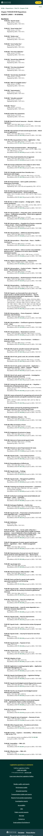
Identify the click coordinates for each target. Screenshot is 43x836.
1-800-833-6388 (27, 772)
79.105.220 (21, 537)
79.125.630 (21, 245)
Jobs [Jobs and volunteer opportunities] (21, 809)
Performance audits (21, 787)
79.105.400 (21, 500)
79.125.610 (21, 228)
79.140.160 (21, 370)
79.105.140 (21, 435)
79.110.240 (21, 720)
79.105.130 (21, 466)
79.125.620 (21, 236)
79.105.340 (21, 646)
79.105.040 (21, 671)
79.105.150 (21, 308)
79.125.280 (21, 420)
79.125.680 (21, 288)
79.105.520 (21, 695)
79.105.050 (21, 491)
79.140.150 (21, 361)
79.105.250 (21, 567)
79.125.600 (21, 219)
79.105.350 (21, 654)
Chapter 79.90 (24, 8)
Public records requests (21, 812)
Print (40, 7)
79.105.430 (21, 152)
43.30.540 (20, 126)
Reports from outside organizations (21, 798)
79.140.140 (21, 352)
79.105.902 (21, 754)
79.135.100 (21, 584)
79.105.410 (21, 728)
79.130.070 (21, 508)
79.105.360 (21, 661)
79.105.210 (21, 517)
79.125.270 (21, 344)
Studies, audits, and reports (21, 784)
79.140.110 (21, 197)
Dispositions (9, 8)
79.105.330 (21, 638)
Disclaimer (21, 832)
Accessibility (21, 805)
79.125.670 (21, 281)
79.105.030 (21, 482)
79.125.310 (21, 428)
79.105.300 (21, 612)
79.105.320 (21, 629)
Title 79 (16, 8)
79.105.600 (21, 705)
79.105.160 (21, 459)
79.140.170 (21, 380)
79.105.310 (21, 619)
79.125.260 (21, 335)
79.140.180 (21, 390)
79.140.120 (21, 208)
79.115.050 (21, 451)
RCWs (2, 8)
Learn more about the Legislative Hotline (21, 776)
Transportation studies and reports (21, 794)
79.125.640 (21, 256)
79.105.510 (21, 686)
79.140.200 (21, 412)
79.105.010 (21, 474)
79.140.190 (21, 403)
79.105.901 (21, 746)
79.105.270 (21, 595)
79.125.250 (21, 327)
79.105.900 (34, 737)
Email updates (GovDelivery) (21, 822)
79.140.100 (21, 177)
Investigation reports (21, 801)
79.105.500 (21, 678)
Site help (21, 815)
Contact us (21, 819)
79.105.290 (21, 603)
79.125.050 (21, 160)
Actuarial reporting (21, 791)
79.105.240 (21, 559)
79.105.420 (21, 548)
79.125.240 (21, 318)
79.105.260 (21, 575)
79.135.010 (21, 712)
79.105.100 (21, 135)
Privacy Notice (30, 832)
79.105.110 (21, 143)
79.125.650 (21, 264)
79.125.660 (21, 273)
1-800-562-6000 (21, 770)
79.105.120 (21, 168)
